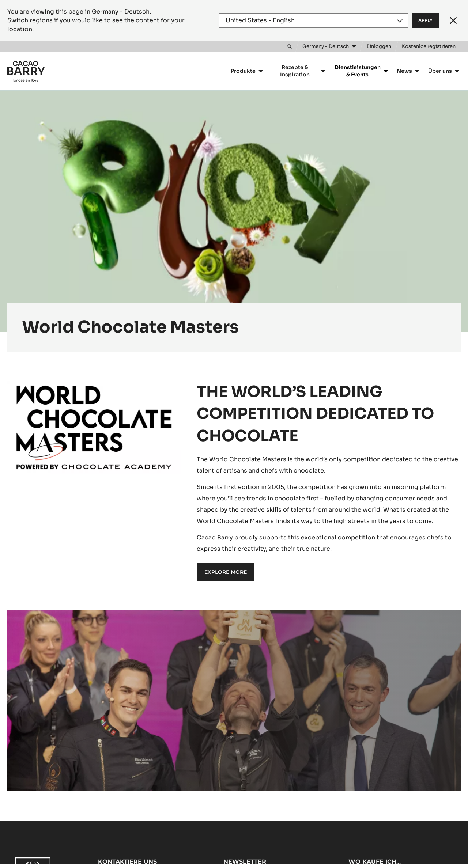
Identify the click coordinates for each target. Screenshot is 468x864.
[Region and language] (313, 20)
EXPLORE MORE (225, 572)
